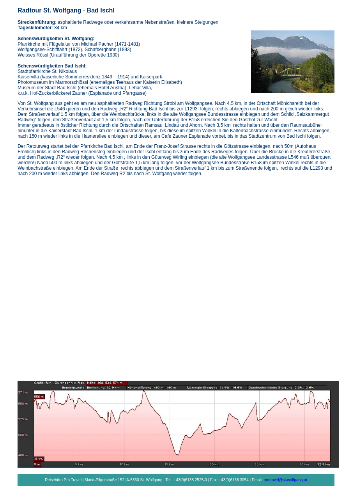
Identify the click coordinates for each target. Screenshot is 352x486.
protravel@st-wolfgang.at (285, 480)
